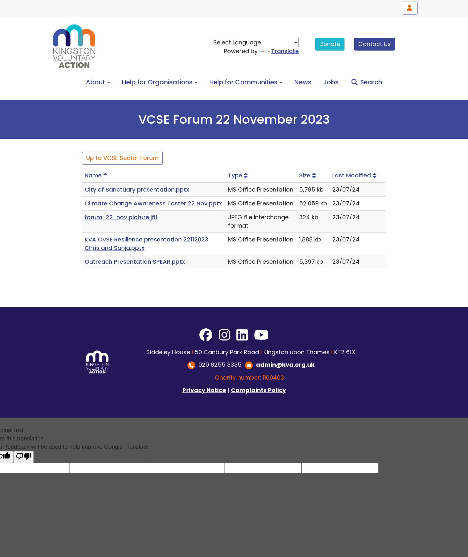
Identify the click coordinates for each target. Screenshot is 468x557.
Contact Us (374, 44)
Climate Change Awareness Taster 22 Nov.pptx (153, 203)
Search (366, 82)
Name (97, 175)
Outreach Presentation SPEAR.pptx (135, 262)
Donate (329, 44)
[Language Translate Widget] (255, 42)
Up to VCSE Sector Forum (122, 158)
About (98, 82)
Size (308, 175)
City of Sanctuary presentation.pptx (137, 189)
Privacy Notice (204, 390)
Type (239, 175)
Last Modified (355, 175)
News (302, 82)
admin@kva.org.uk (285, 365)
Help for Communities (245, 82)
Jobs (331, 82)
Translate (279, 51)
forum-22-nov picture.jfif (121, 217)
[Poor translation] (23, 457)
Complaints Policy (258, 390)
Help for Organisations (159, 82)
